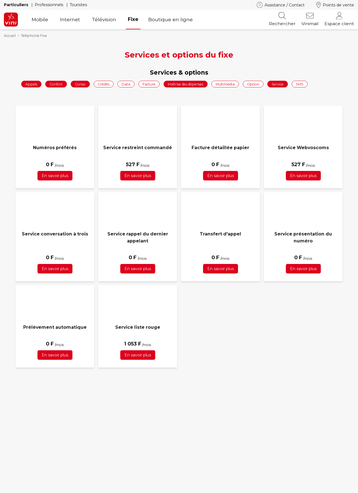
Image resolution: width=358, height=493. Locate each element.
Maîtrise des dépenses (185, 84)
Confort (56, 84)
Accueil (10, 36)
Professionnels (49, 4)
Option (253, 84)
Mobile (40, 19)
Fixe (133, 19)
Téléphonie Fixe (34, 36)
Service (278, 84)
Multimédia (225, 84)
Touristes (78, 4)
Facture (149, 84)
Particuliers (16, 4)
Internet (70, 19)
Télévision (104, 19)
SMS (299, 84)
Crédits (103, 84)
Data (126, 84)
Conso (80, 84)
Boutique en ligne (170, 19)
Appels (31, 84)
